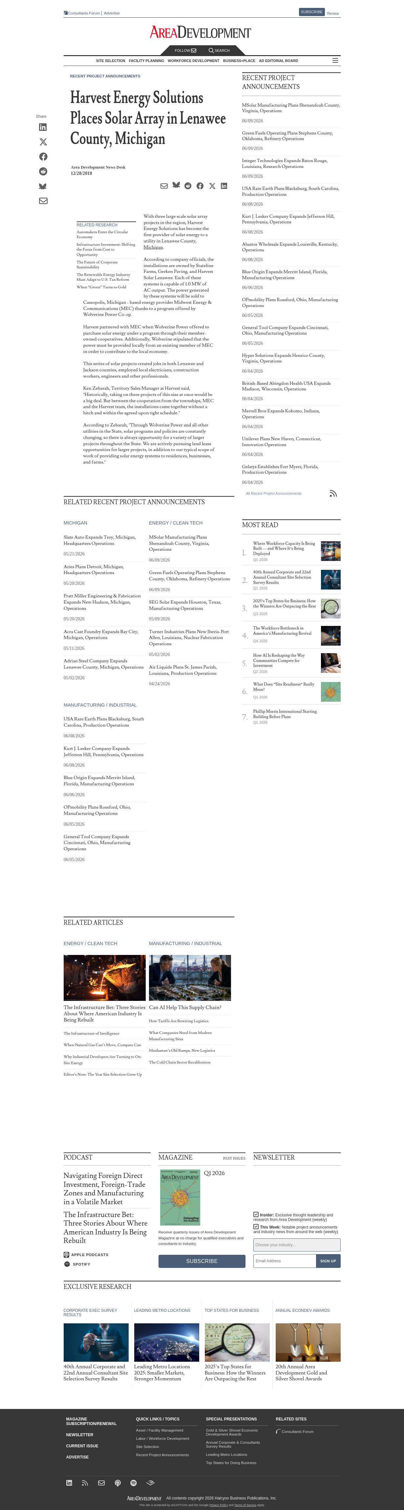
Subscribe (312, 12)
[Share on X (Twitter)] (45, 142)
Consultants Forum (84, 13)
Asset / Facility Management (159, 1430)
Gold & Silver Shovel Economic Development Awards (232, 1432)
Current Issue (82, 1446)
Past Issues (234, 1158)
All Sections (335, 61)
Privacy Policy (218, 1505)
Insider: (293, 1217)
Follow (186, 50)
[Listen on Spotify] (107, 1264)
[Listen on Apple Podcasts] (107, 1255)
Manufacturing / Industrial (100, 705)
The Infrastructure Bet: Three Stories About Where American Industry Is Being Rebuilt (106, 1227)
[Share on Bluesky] (45, 187)
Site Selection (147, 1447)
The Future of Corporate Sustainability (97, 265)
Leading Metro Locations (226, 1455)
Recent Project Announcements (105, 76)
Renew (333, 13)
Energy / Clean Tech (175, 523)
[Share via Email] (45, 201)
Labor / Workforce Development (162, 1438)
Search (219, 50)
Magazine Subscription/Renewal (91, 1421)
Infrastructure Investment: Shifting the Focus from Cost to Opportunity (106, 249)
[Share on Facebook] (45, 157)
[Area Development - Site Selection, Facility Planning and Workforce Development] (202, 32)
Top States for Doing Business (231, 1463)
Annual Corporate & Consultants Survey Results (233, 1444)
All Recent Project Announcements (274, 493)
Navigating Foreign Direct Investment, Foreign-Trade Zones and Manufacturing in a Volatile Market (105, 1188)
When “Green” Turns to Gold (101, 287)
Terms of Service (245, 1505)
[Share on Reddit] (45, 172)
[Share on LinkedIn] (45, 128)
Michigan (153, 247)
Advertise (112, 13)
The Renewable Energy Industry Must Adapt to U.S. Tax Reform (103, 277)
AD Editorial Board (278, 61)
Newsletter (80, 1435)
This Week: (295, 1229)
